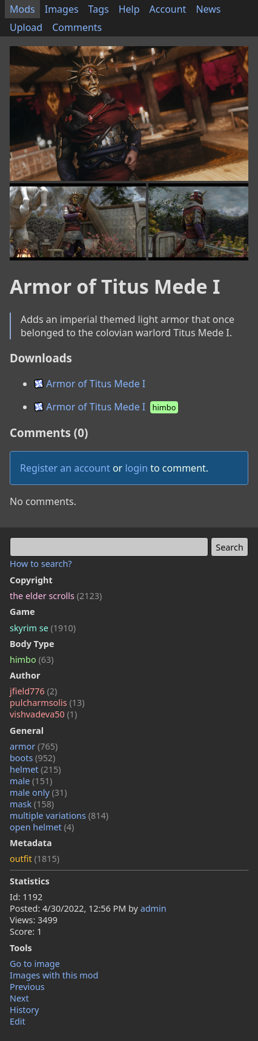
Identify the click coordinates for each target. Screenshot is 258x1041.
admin (154, 908)
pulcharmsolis (47, 702)
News (208, 9)
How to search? (41, 563)
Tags (98, 9)
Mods (22, 9)
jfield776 (33, 691)
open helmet (42, 827)
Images (62, 9)
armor (34, 746)
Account (168, 9)
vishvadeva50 (43, 714)
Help (129, 9)
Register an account (65, 468)
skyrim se (43, 628)
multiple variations (59, 815)
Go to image (35, 963)
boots (32, 758)
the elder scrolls (56, 596)
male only (38, 792)
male (31, 781)
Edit (17, 1021)
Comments (77, 27)
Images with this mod (54, 975)
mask (32, 804)
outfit (34, 858)
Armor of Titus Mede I (89, 383)
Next (19, 998)
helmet (35, 769)
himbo (31, 659)
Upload (26, 27)
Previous (27, 986)
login (136, 468)
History (24, 1010)
